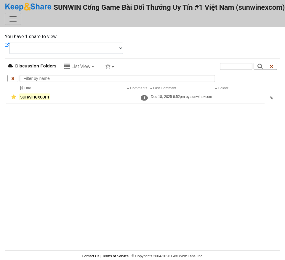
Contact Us (90, 256)
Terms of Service (115, 256)
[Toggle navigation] (13, 19)
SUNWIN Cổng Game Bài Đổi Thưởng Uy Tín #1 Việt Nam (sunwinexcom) (145, 7)
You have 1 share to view (31, 36)
